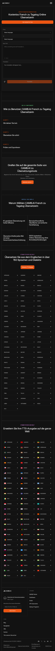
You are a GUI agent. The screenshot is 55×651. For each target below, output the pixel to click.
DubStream (32, 597)
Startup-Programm (34, 607)
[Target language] (27, 39)
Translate (29, 81)
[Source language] (27, 32)
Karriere (6, 632)
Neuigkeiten (7, 626)
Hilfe (5, 629)
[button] (51, 3)
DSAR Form (48, 646)
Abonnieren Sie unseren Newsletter (11, 603)
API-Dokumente (33, 603)
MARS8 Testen (33, 594)
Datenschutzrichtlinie (23, 646)
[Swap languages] (4, 81)
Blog (5, 622)
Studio (31, 600)
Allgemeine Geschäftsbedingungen (9, 646)
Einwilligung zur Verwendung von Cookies (36, 646)
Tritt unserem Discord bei (10, 635)
